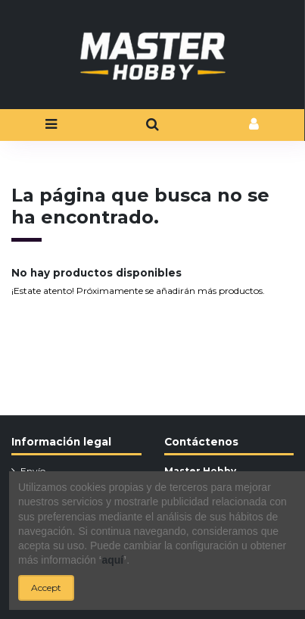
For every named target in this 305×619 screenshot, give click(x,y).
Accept (46, 587)
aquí (112, 560)
